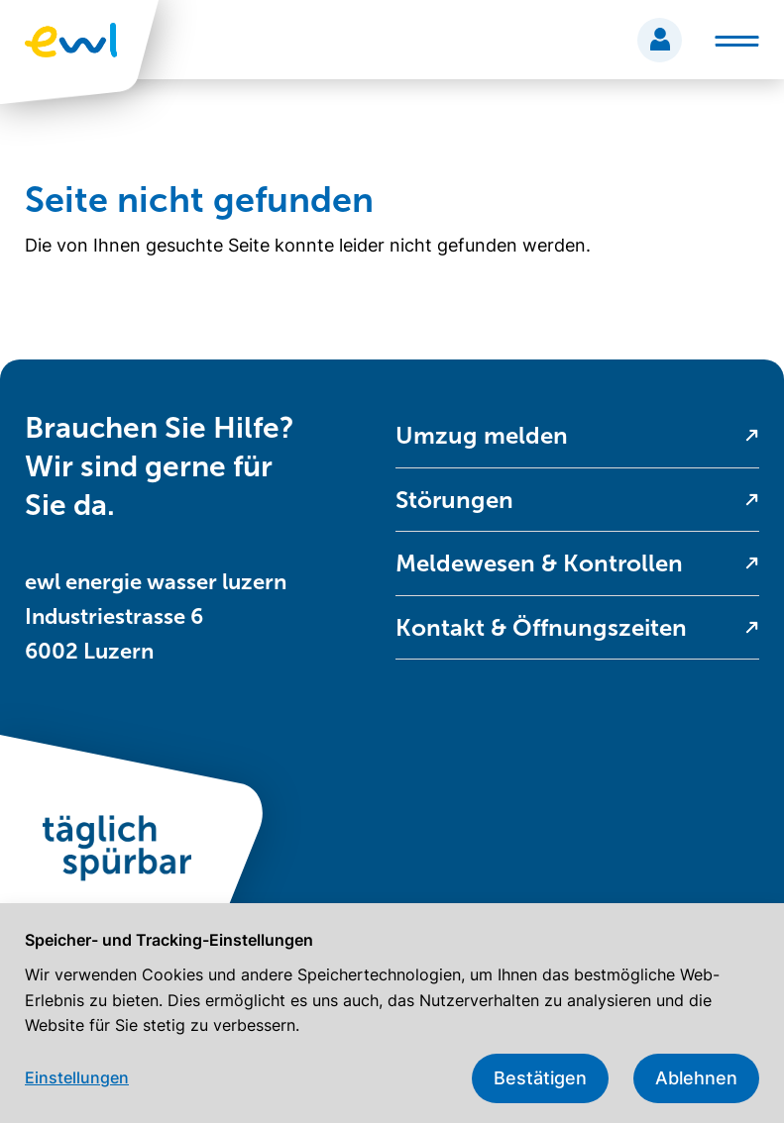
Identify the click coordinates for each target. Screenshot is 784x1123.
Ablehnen (696, 1078)
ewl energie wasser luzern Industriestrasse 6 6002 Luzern (155, 616)
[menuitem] (577, 436)
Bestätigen (540, 1078)
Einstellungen (77, 1077)
